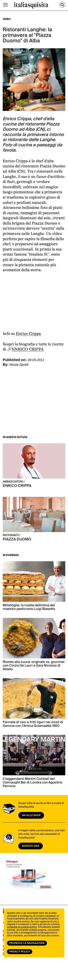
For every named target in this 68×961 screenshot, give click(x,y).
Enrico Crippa (28, 333)
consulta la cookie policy (22, 927)
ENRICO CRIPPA (28, 349)
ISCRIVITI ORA (30, 846)
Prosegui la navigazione (27, 943)
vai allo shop (31, 815)
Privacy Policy (19, 952)
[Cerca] (62, 5)
